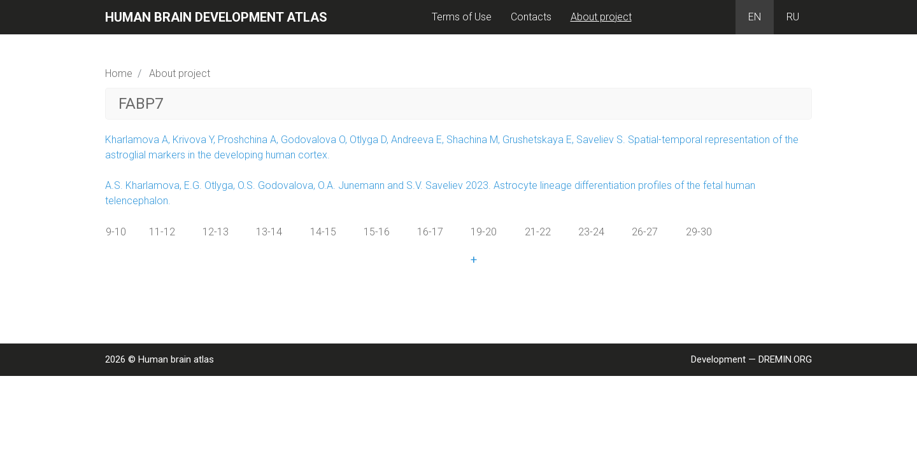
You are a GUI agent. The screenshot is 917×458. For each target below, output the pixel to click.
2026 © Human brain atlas (159, 359)
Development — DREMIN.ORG (751, 359)
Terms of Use (462, 17)
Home (118, 73)
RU (792, 17)
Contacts (531, 17)
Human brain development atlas (216, 17)
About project (601, 17)
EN (754, 17)
